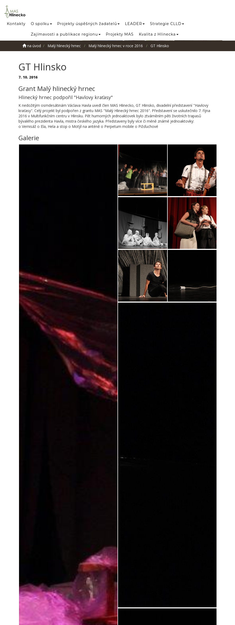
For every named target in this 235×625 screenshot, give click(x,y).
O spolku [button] (41, 23)
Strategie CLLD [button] (167, 23)
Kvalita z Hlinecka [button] (158, 34)
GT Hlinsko (160, 45)
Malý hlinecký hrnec (64, 45)
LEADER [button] (135, 23)
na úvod (31, 45)
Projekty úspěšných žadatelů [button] (88, 23)
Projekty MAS (120, 34)
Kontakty (16, 23)
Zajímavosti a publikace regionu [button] (66, 34)
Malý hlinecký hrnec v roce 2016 (115, 45)
